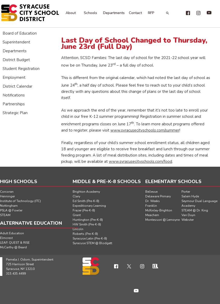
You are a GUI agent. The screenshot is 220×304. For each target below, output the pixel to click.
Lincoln (78, 229)
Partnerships (14, 104)
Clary (76, 196)
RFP (151, 12)
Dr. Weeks (152, 201)
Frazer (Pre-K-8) (84, 210)
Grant (77, 215)
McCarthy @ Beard (13, 247)
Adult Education (12, 233)
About (71, 12)
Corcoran (7, 192)
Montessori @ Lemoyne (162, 220)
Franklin (151, 206)
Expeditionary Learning (89, 206)
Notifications (14, 95)
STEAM (5, 215)
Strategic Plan (15, 112)
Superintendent (16, 42)
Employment (14, 77)
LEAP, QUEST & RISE (15, 243)
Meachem (152, 215)
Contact (135, 12)
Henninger (7, 196)
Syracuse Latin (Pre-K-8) (90, 238)
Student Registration (21, 68)
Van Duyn (188, 215)
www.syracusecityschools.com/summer (144, 130)
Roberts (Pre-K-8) (85, 234)
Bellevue (151, 192)
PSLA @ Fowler (11, 210)
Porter (185, 192)
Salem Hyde (190, 196)
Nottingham (9, 206)
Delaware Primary (158, 196)
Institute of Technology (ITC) (20, 201)
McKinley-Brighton (158, 210)
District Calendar (17, 86)
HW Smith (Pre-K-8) (87, 224)
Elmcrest (6, 238)
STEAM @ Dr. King (194, 210)
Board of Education (20, 33)
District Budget (16, 59)
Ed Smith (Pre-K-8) (86, 201)
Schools (90, 12)
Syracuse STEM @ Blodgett (92, 243)
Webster (187, 220)
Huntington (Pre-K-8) (88, 220)
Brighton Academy (86, 192)
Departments (114, 12)
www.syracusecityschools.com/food (140, 161)
